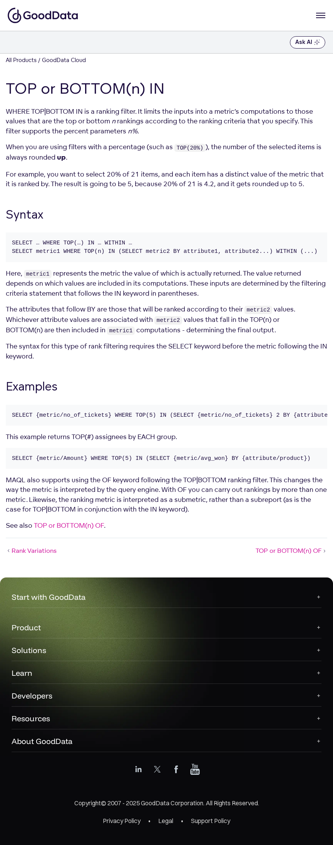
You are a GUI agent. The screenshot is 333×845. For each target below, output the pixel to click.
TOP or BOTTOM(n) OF (69, 525)
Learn (22, 673)
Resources (31, 718)
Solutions (29, 650)
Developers (32, 695)
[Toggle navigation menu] (14, 42)
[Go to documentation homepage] (43, 15)
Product (26, 627)
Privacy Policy (122, 821)
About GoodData (42, 741)
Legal (165, 821)
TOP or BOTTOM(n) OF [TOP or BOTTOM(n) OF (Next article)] (291, 550)
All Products (21, 60)
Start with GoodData (48, 597)
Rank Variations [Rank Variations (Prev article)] (31, 550)
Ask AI (307, 42)
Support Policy (210, 821)
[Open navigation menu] (320, 15)
